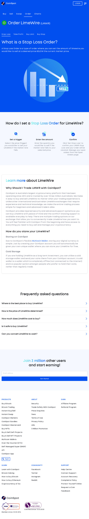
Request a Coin (68, 487)
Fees (33, 414)
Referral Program (68, 407)
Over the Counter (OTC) (12, 443)
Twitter (34, 473)
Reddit (34, 480)
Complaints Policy (69, 480)
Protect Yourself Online (71, 484)
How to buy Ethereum (11, 480)
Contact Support (68, 473)
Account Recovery (69, 476)
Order (28, 14)
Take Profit (18, 34)
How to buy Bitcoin (10, 476)
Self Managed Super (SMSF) (14, 446)
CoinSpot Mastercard (11, 425)
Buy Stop (41, 34)
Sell (11, 14)
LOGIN (77, 3)
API (3, 450)
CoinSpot (10, 498)
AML (33, 425)
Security (35, 403)
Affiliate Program (68, 403)
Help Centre (66, 469)
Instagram (35, 476)
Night (6, 459)
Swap (19, 14)
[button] (44, 303)
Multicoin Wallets (9, 439)
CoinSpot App (8, 454)
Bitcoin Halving (8, 473)
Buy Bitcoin (6, 403)
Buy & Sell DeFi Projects (12, 432)
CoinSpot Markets (10, 418)
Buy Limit (30, 34)
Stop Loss (6, 34)
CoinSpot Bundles (9, 421)
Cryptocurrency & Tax (11, 484)
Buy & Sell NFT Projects (12, 436)
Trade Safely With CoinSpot (43, 407)
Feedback (65, 491)
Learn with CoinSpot (10, 469)
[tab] (44, 303)
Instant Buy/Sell (8, 411)
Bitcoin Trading (8, 407)
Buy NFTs (6, 428)
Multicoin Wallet (40, 241)
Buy (4, 14)
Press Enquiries (38, 411)
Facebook (35, 469)
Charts (37, 14)
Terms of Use (37, 418)
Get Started (44, 379)
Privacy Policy (37, 421)
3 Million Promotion (39, 428)
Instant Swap (7, 414)
